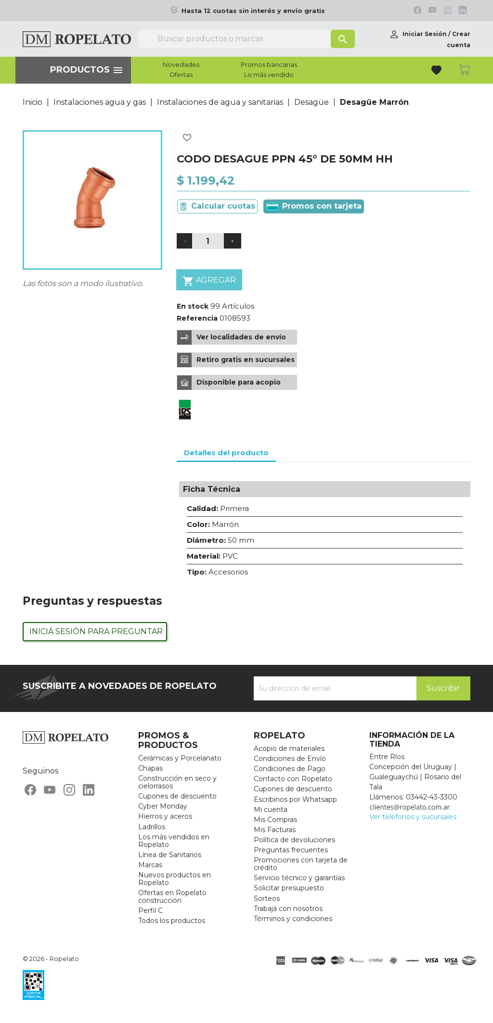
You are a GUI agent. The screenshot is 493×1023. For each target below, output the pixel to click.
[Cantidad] (208, 241)
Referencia (197, 318)
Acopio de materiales (289, 748)
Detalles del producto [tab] (226, 452)
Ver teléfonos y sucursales (412, 816)
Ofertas (181, 75)
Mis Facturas (275, 829)
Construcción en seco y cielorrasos (177, 782)
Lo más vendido (269, 75)
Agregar (209, 281)
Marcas (150, 865)
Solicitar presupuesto (289, 888)
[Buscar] (246, 39)
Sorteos (267, 898)
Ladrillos (151, 827)
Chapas (150, 768)
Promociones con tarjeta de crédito (301, 864)
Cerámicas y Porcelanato (179, 758)
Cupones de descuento (177, 796)
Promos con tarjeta (314, 206)
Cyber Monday (162, 806)
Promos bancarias (269, 65)
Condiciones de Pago (289, 768)
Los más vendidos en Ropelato (173, 841)
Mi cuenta (270, 809)
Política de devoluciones (294, 840)
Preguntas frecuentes (291, 850)
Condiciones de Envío (290, 758)
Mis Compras (275, 819)
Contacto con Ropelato (293, 778)
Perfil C (150, 910)
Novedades (181, 65)
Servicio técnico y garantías (299, 877)
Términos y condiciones (293, 918)
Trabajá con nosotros (288, 908)
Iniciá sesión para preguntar (96, 631)
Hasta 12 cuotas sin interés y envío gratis (253, 10)
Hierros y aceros (165, 816)
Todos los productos (171, 920)
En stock (192, 306)
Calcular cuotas (223, 206)
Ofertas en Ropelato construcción (172, 896)
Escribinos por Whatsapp (295, 799)
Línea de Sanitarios (169, 854)
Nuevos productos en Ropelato (174, 879)
